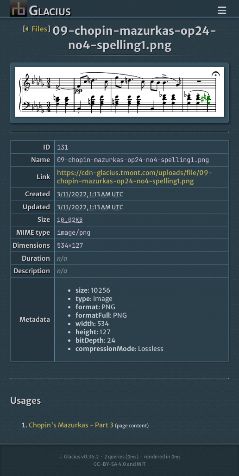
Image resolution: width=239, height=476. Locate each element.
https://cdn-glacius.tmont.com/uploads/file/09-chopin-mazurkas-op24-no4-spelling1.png (134, 177)
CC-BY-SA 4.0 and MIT (120, 464)
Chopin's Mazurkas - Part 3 (71, 425)
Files (36, 29)
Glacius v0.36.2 (78, 457)
